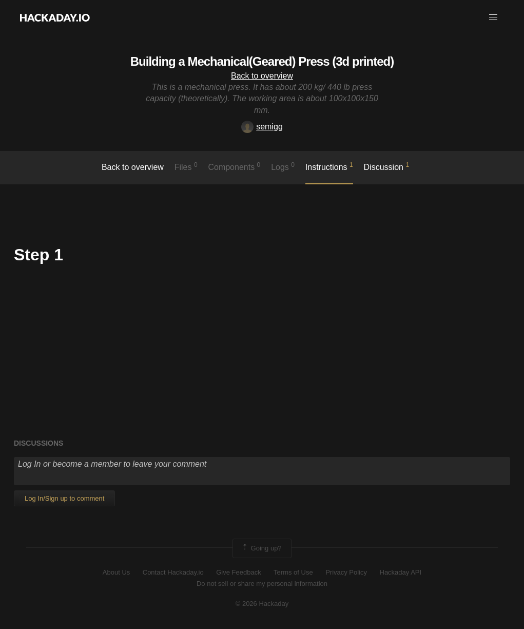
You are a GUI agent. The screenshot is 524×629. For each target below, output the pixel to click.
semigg (262, 126)
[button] (493, 17)
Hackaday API (401, 572)
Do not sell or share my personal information (262, 583)
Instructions (329, 166)
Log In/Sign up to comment (64, 498)
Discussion (387, 166)
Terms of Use (293, 572)
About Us (116, 572)
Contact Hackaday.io (173, 572)
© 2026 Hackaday (262, 603)
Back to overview (262, 75)
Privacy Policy (346, 572)
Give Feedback (238, 572)
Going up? (261, 548)
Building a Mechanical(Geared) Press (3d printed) (262, 61)
